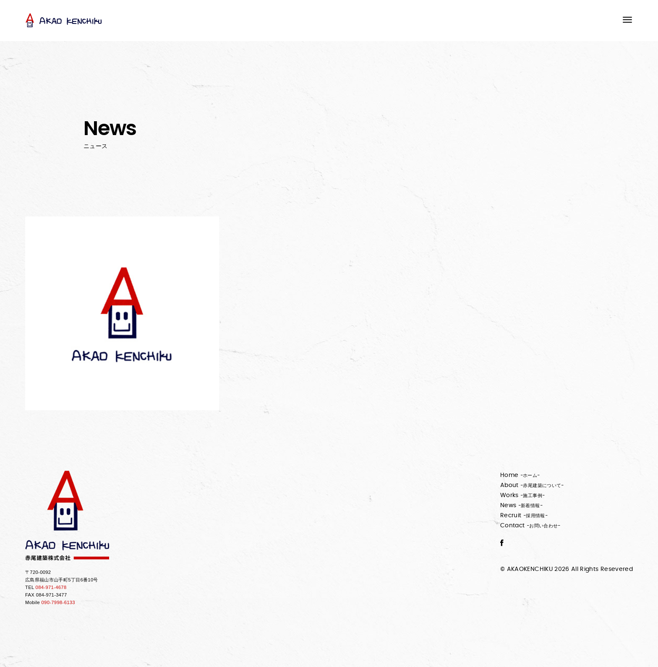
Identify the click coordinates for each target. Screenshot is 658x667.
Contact (530, 526)
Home (520, 475)
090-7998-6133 (58, 602)
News (521, 505)
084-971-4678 (51, 587)
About (532, 485)
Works (522, 495)
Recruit (524, 515)
